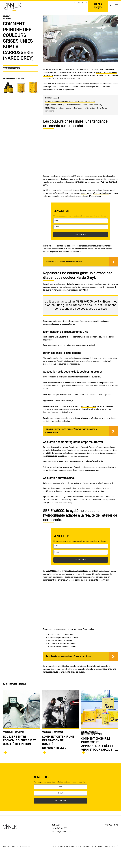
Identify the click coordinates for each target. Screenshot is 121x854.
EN (79, 3)
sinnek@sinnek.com (62, 832)
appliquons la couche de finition (66, 483)
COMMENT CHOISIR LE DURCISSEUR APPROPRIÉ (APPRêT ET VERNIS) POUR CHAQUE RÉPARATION (97, 746)
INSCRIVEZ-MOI (81, 234)
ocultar (55, 98)
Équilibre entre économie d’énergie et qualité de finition (19, 741)
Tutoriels (7, 18)
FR (83, 3)
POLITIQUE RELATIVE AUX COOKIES (80, 846)
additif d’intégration (54, 453)
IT (86, 3)
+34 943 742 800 (60, 828)
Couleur (6, 16)
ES (74, 3)
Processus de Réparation (13, 732)
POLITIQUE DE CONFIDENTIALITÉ (106, 846)
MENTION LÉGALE (58, 846)
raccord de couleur (88, 406)
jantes (84, 193)
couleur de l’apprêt (55, 361)
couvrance (97, 361)
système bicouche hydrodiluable (65, 290)
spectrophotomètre (77, 337)
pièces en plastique (101, 193)
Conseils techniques (89, 732)
